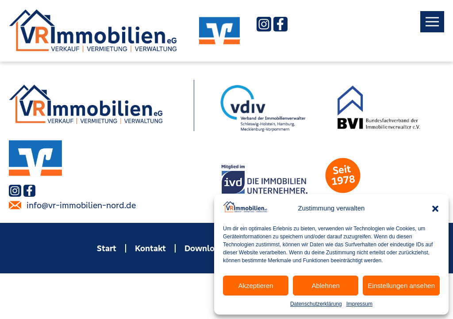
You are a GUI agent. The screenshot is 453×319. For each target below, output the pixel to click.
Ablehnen (325, 285)
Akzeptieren (255, 285)
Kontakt (150, 248)
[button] (435, 208)
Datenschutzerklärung (316, 304)
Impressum (359, 304)
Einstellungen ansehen (401, 285)
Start (106, 248)
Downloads (206, 248)
